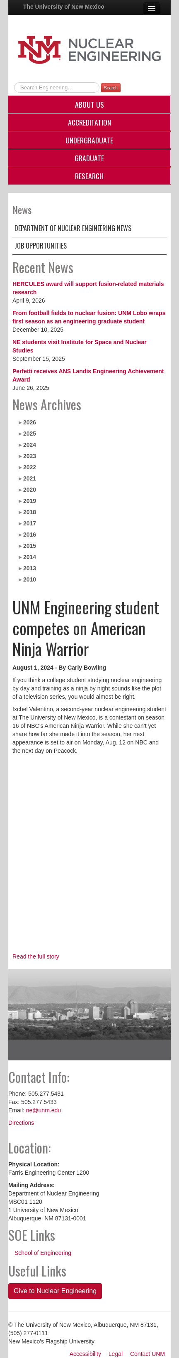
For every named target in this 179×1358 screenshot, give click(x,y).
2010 (29, 579)
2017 (29, 523)
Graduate (89, 158)
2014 (29, 557)
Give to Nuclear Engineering (55, 1290)
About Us (89, 104)
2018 (29, 512)
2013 (29, 568)
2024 (29, 444)
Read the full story (35, 956)
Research (89, 175)
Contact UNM (147, 1354)
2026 (29, 422)
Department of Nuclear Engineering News (73, 228)
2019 (29, 501)
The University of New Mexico (63, 6)
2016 (29, 534)
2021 (29, 478)
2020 (29, 489)
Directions (21, 1122)
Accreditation (89, 122)
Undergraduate (89, 140)
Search (111, 87)
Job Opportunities (41, 246)
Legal (116, 1354)
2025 (29, 433)
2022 (29, 467)
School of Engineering (43, 1253)
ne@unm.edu (43, 1110)
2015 (29, 545)
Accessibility (85, 1354)
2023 (29, 456)
